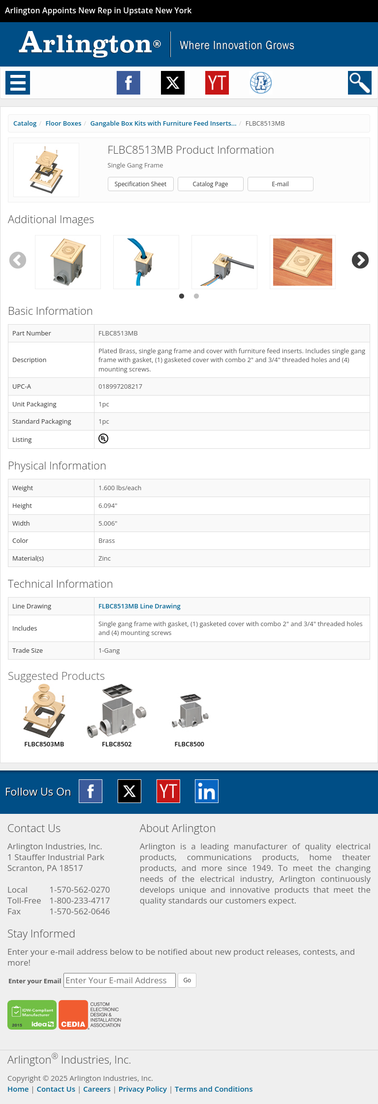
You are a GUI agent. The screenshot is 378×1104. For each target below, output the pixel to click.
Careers (97, 1089)
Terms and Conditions (213, 1089)
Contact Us (55, 1089)
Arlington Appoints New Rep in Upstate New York (98, 10)
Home (18, 1089)
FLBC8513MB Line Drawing (139, 606)
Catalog (24, 123)
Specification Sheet (141, 184)
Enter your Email (35, 980)
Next (360, 261)
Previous (18, 261)
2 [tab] (196, 296)
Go (187, 980)
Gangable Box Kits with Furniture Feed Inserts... (163, 123)
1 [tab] (182, 296)
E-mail (280, 184)
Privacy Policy (143, 1089)
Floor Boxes (63, 123)
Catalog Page (210, 184)
